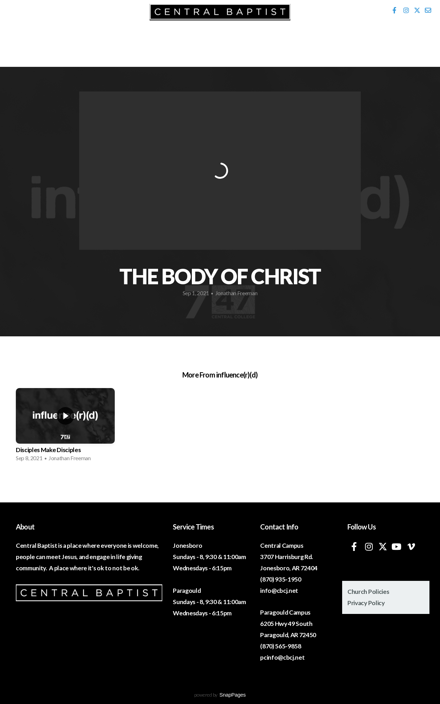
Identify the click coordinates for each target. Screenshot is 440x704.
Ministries (176, 41)
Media (240, 41)
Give (392, 41)
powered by (220, 695)
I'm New (49, 41)
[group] (65, 427)
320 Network (309, 41)
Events (110, 41)
